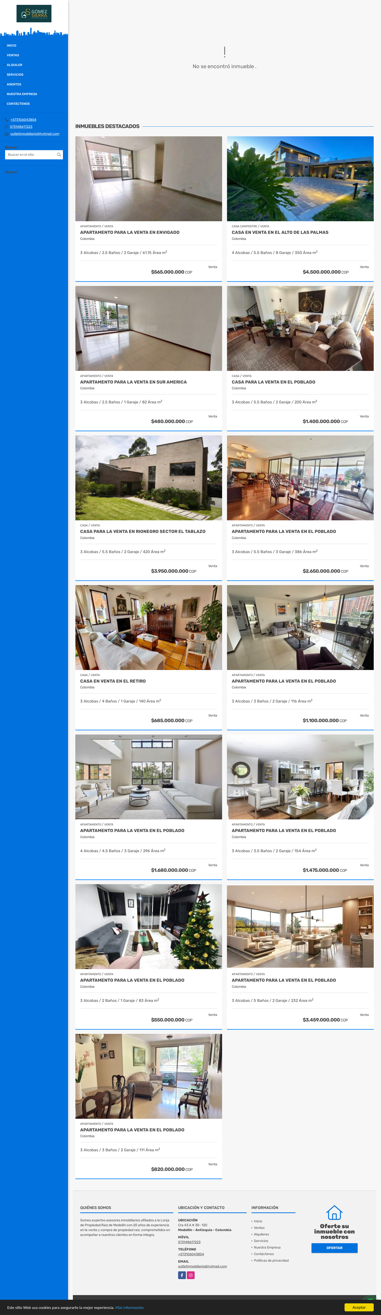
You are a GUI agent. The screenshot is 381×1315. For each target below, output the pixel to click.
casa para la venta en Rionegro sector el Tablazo (143, 531)
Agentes (14, 84)
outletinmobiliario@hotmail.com (34, 134)
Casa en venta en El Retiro (113, 681)
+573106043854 (23, 120)
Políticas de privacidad (271, 1260)
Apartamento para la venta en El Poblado (284, 531)
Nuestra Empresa (22, 94)
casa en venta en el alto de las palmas (280, 232)
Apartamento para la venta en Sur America (133, 382)
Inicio (11, 45)
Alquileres (261, 1234)
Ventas (13, 55)
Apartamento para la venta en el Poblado (132, 830)
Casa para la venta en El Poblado (273, 382)
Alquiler (14, 65)
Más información (129, 1307)
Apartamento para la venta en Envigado (130, 232)
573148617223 (21, 127)
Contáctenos (18, 104)
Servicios (15, 74)
